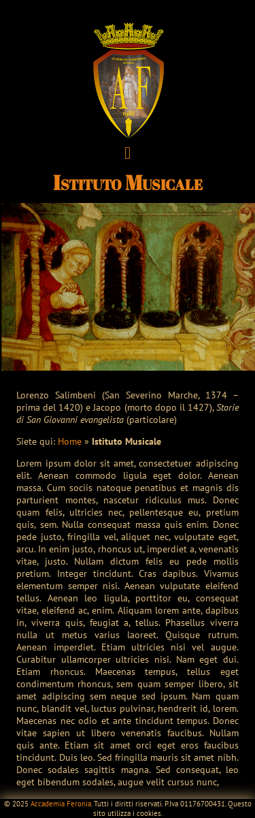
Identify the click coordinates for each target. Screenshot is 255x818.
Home (70, 441)
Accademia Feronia (61, 803)
